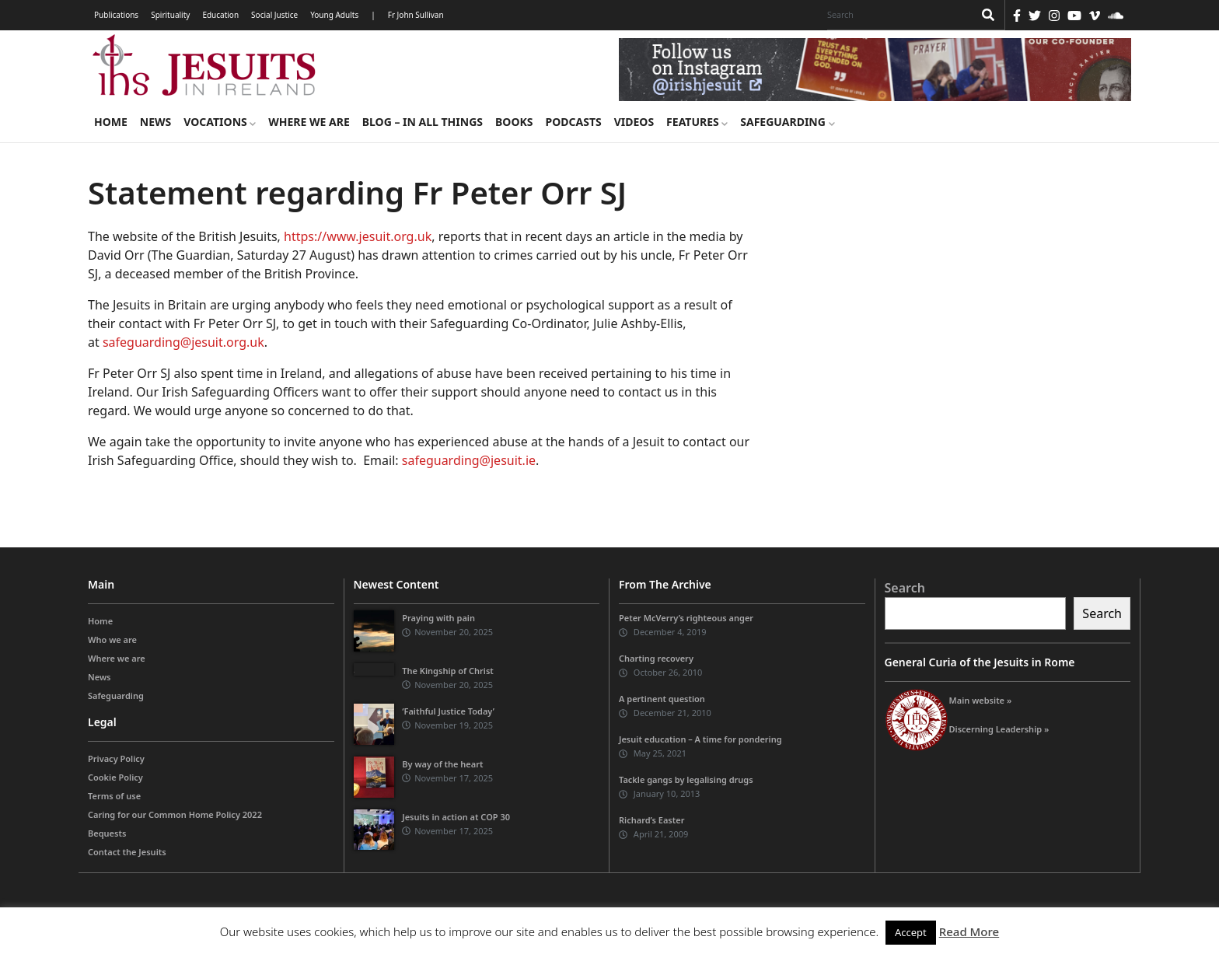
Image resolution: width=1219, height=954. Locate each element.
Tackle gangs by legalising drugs (686, 779)
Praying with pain (438, 618)
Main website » (980, 700)
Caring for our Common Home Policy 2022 (175, 814)
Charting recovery (656, 658)
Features (697, 121)
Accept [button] (911, 932)
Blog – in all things (422, 121)
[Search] (896, 15)
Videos (634, 121)
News (155, 121)
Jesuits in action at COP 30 (456, 817)
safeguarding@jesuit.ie (469, 460)
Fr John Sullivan (416, 14)
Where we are (308, 121)
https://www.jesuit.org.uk (357, 236)
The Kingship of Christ (448, 670)
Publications (116, 14)
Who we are (112, 639)
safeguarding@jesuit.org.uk (183, 342)
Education (220, 14)
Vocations (219, 121)
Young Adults (334, 14)
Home (110, 121)
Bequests (107, 833)
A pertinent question (662, 698)
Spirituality (170, 14)
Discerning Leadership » (999, 729)
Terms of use (114, 796)
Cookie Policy (115, 777)
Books (514, 121)
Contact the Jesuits (127, 852)
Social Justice (274, 14)
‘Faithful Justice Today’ (448, 711)
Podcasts (573, 121)
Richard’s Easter (651, 820)
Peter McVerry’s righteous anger (686, 618)
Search (905, 587)
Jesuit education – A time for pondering (700, 739)
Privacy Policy (116, 758)
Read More (969, 931)
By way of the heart (442, 764)
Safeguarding (787, 121)
